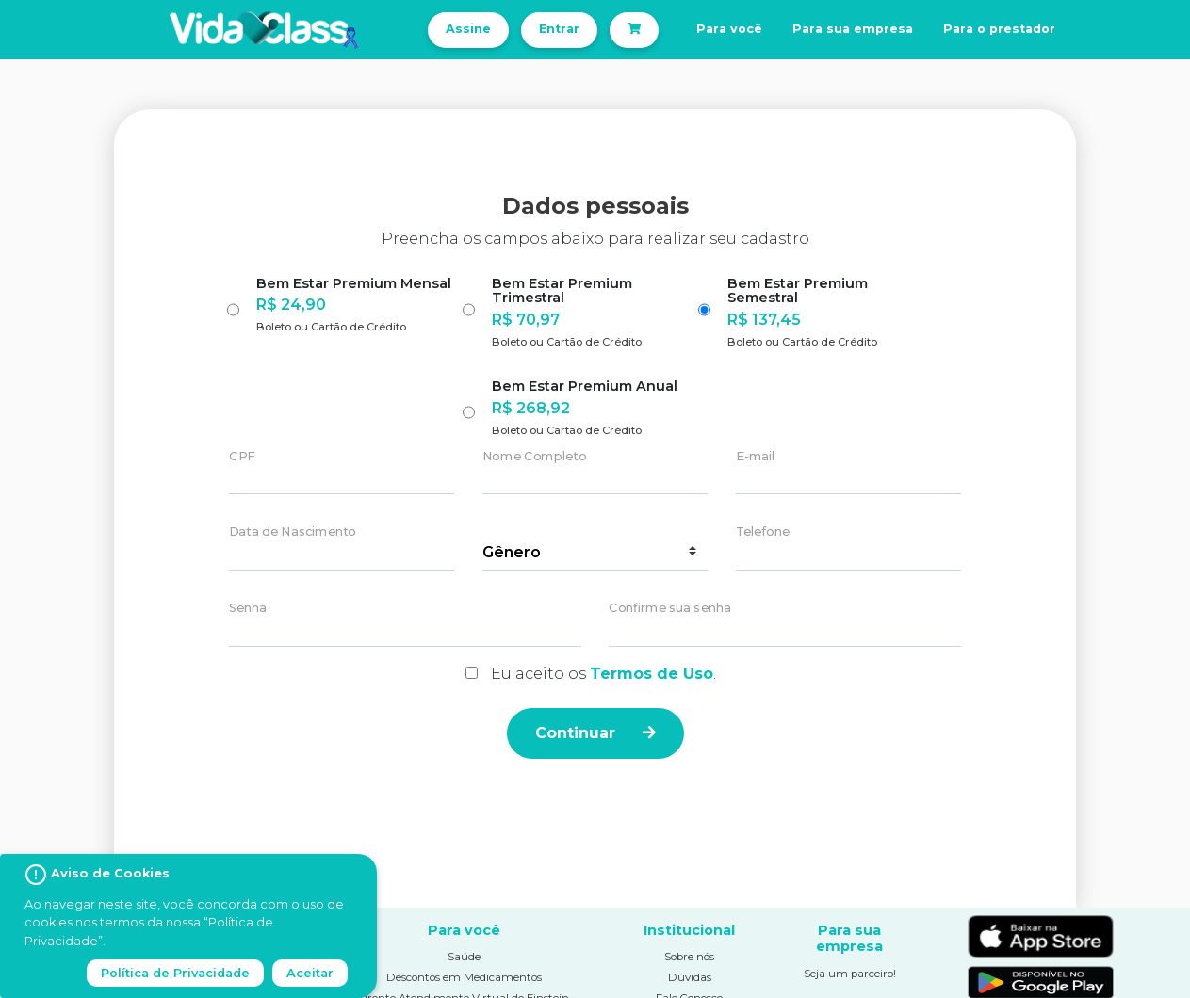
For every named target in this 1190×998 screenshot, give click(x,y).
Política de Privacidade (175, 973)
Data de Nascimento (292, 532)
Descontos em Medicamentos (464, 977)
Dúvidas (689, 977)
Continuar (595, 733)
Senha (248, 609)
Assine (468, 29)
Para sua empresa (852, 29)
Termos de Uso (651, 674)
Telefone (763, 532)
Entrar (559, 29)
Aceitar (310, 973)
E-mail (755, 456)
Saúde (464, 956)
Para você (729, 29)
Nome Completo (534, 456)
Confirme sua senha (670, 609)
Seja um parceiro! (850, 973)
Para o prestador (999, 29)
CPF (241, 456)
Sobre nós (689, 956)
